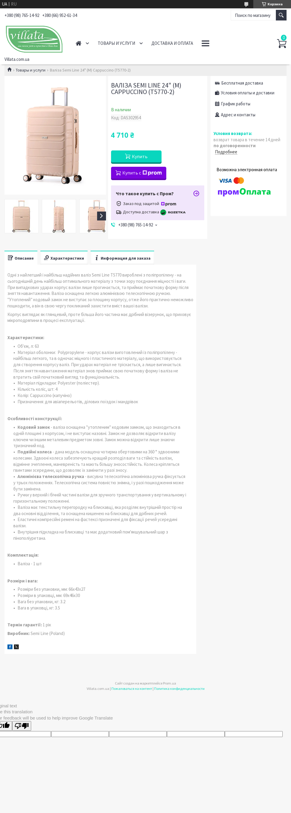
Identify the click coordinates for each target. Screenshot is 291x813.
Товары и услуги (116, 43)
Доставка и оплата (172, 43)
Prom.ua (169, 683)
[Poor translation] (21, 726)
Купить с (142, 173)
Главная (78, 43)
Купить (140, 156)
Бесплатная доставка (242, 83)
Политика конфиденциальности (179, 688)
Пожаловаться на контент (131, 688)
